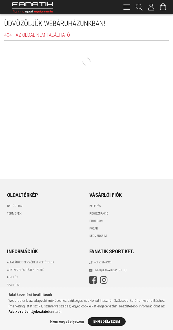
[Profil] (151, 7)
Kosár (93, 228)
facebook (93, 280)
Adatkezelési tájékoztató (25, 270)
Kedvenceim (98, 236)
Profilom (96, 221)
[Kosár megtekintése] (163, 7)
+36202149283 (102, 262)
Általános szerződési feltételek (30, 262)
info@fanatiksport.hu (110, 270)
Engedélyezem (106, 321)
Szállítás (13, 285)
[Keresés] (139, 7)
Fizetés (12, 277)
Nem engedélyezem (67, 321)
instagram (103, 280)
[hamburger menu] (127, 7)
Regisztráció (98, 213)
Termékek (14, 213)
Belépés (95, 206)
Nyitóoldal (15, 206)
